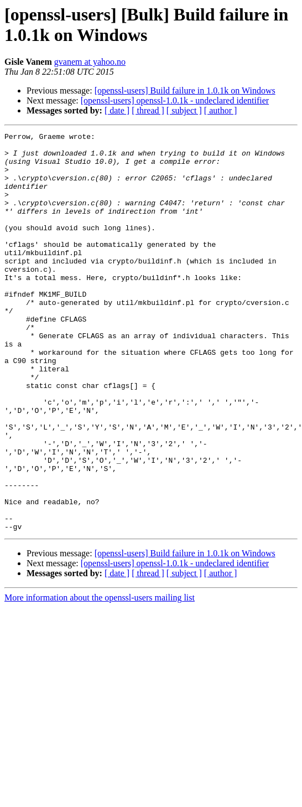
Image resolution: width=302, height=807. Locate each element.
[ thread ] (148, 110)
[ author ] (220, 110)
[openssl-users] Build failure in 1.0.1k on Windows (185, 90)
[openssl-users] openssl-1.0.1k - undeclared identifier (175, 100)
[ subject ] (184, 110)
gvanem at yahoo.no (90, 61)
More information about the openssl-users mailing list (99, 677)
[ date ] (117, 110)
